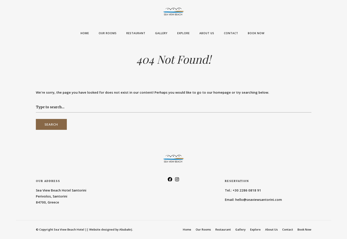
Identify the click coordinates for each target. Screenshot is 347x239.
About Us (206, 33)
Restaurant (135, 33)
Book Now (256, 33)
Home (85, 33)
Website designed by (111, 229)
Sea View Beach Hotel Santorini (61, 190)
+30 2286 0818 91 (247, 190)
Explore (183, 33)
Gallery (161, 33)
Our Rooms (108, 33)
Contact (231, 33)
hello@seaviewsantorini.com (258, 199)
